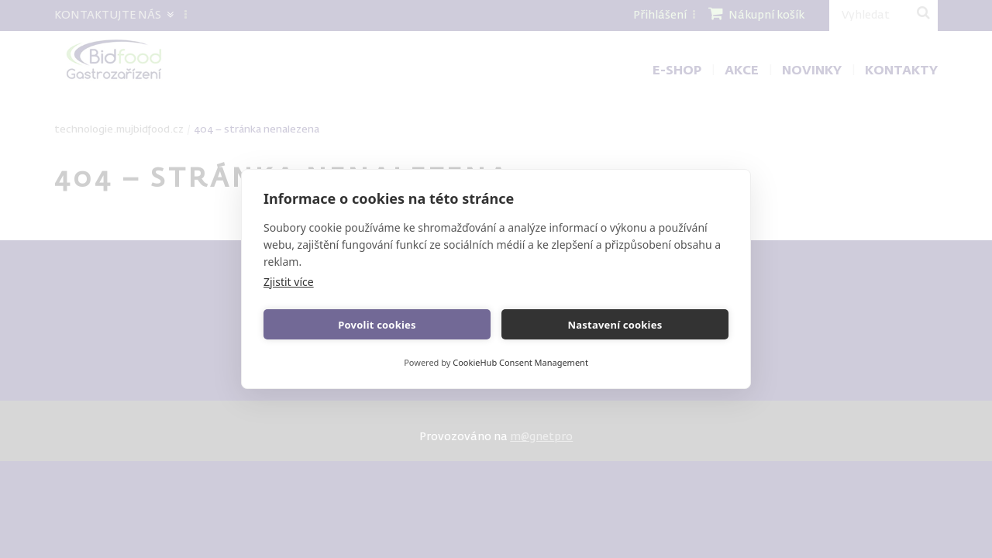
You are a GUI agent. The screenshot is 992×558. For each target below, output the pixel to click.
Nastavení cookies (615, 325)
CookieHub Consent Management (520, 362)
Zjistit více (289, 281)
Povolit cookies (376, 325)
